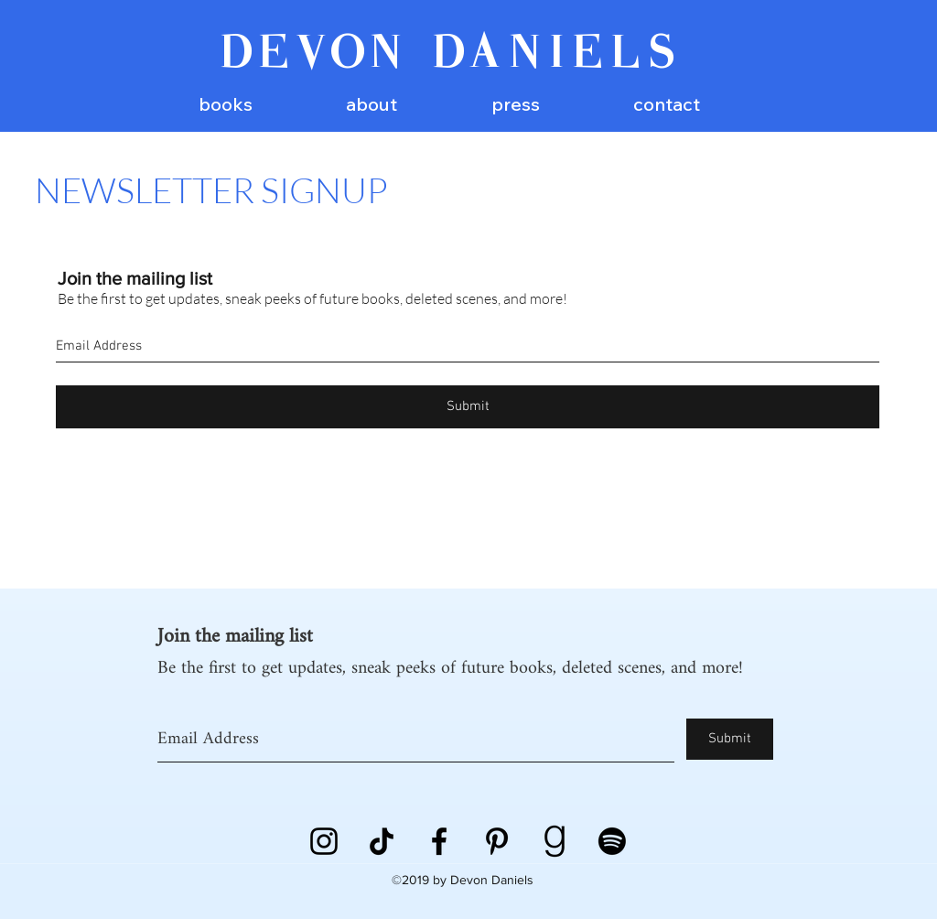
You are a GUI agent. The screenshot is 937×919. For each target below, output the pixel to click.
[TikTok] (381, 841)
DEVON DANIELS (450, 55)
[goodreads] (554, 841)
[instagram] (324, 841)
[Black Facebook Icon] (439, 841)
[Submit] (467, 406)
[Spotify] (612, 841)
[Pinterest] (497, 841)
